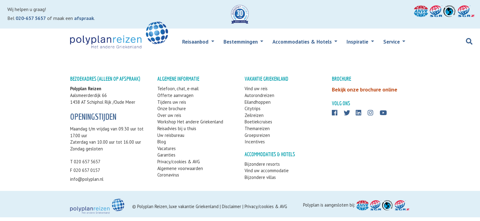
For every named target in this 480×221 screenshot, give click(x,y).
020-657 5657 (31, 18)
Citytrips (253, 108)
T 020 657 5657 (85, 162)
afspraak (84, 18)
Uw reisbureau (170, 135)
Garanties (166, 155)
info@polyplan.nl (86, 179)
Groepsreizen (257, 135)
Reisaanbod (196, 41)
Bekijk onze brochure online (364, 89)
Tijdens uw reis (171, 102)
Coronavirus (168, 175)
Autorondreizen (259, 95)
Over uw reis (169, 115)
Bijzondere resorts (262, 164)
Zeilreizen (254, 115)
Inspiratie (358, 41)
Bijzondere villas (260, 177)
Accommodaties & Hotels (302, 41)
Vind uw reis (256, 88)
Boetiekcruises (258, 122)
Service (392, 41)
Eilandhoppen (258, 102)
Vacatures (166, 148)
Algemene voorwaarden (180, 168)
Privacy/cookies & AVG (178, 162)
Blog (161, 142)
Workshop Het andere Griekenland (190, 122)
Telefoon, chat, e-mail (178, 88)
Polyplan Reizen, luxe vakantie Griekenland (178, 206)
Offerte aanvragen (175, 95)
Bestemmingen (241, 41)
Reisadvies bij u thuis (176, 128)
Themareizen (257, 128)
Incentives (255, 142)
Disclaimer (231, 206)
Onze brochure (171, 108)
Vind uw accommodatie (267, 170)
